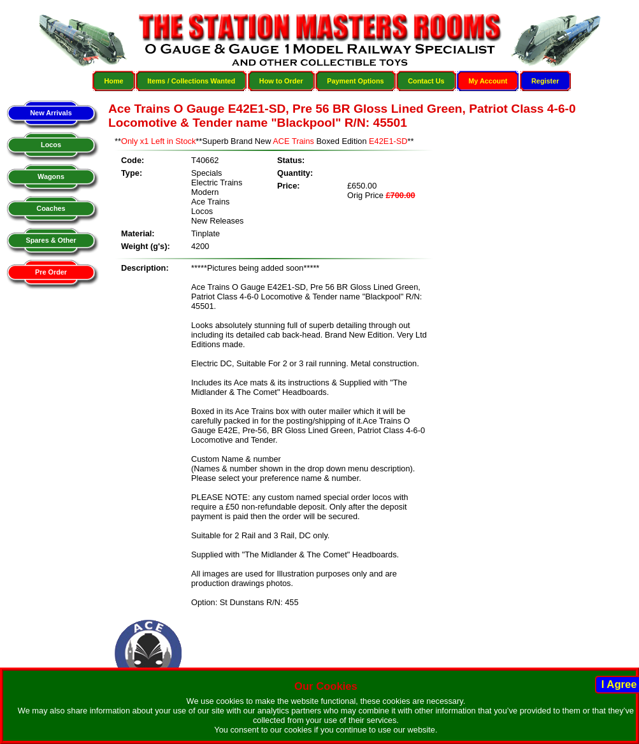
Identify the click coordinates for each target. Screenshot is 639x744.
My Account (487, 81)
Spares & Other (50, 240)
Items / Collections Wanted (191, 81)
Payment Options (355, 81)
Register (545, 81)
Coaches (50, 208)
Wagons (51, 176)
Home (113, 81)
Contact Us (426, 81)
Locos (51, 144)
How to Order (281, 81)
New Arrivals (50, 113)
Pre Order (51, 272)
